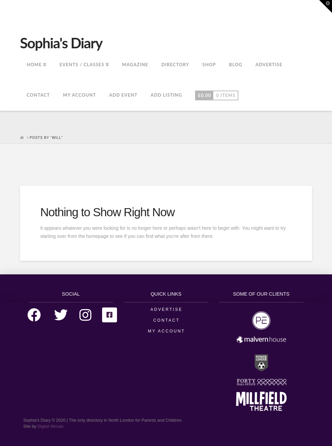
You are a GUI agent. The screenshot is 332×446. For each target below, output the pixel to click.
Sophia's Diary (61, 43)
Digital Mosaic (51, 426)
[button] (325, 6)
